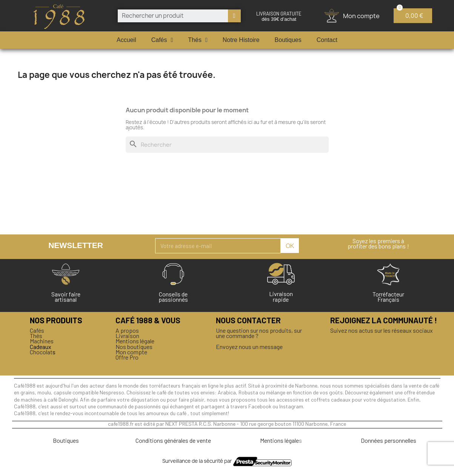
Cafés (162, 40)
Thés (197, 40)
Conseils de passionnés (173, 296)
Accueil (126, 40)
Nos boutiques (133, 346)
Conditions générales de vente (173, 440)
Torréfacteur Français (388, 296)
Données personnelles (388, 440)
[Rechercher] (227, 145)
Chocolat (41, 351)
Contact (327, 40)
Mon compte (131, 351)
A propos (127, 330)
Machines (42, 340)
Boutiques (288, 40)
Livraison (127, 335)
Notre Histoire (241, 40)
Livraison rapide (281, 296)
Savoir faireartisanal (65, 296)
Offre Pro (127, 357)
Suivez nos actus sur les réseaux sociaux (381, 330)
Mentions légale (134, 340)
